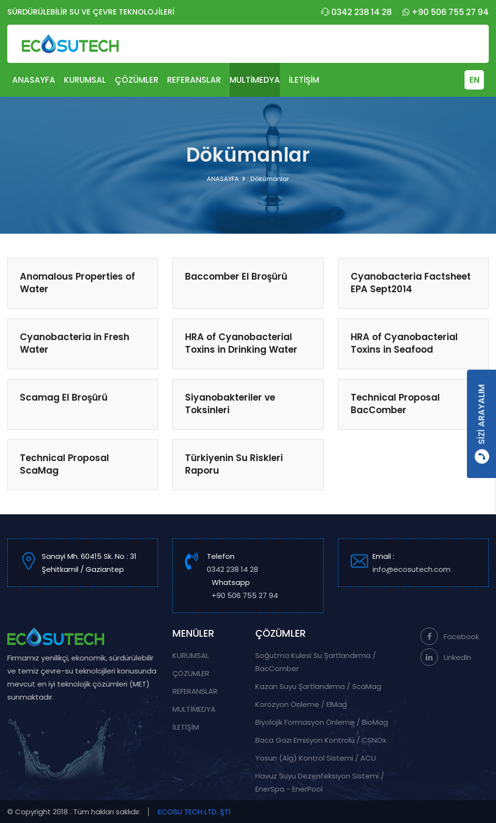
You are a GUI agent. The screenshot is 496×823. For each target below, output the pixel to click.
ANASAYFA (33, 80)
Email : (424, 563)
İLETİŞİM (304, 80)
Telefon (232, 563)
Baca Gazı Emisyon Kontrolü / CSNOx (320, 740)
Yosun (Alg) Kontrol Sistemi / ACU (315, 758)
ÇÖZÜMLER (136, 80)
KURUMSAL (85, 80)
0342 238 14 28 (356, 12)
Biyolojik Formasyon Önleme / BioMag (321, 722)
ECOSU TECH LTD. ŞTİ (194, 812)
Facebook (449, 636)
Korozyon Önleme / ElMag (301, 704)
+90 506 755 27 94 (446, 12)
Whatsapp (245, 589)
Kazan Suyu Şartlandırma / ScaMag (318, 686)
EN (474, 80)
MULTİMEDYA (255, 80)
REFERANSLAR (194, 80)
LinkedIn (445, 657)
